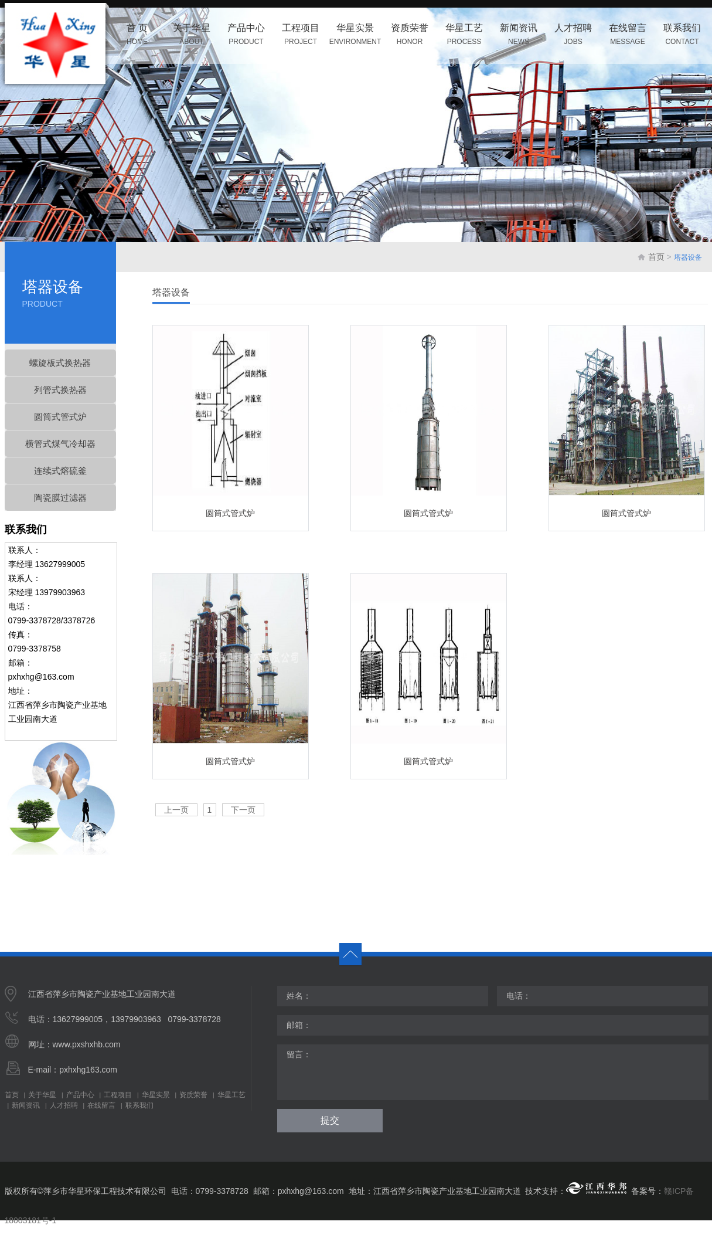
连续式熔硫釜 (60, 471)
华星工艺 (231, 1095)
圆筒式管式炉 (60, 417)
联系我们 (139, 1105)
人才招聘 (64, 1105)
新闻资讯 (26, 1105)
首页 (656, 257)
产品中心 (80, 1095)
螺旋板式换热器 (60, 363)
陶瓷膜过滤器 (60, 498)
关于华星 (42, 1095)
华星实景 (156, 1095)
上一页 (176, 810)
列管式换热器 (60, 390)
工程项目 (118, 1095)
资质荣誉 (193, 1095)
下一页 (243, 810)
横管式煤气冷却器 (60, 444)
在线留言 (101, 1105)
